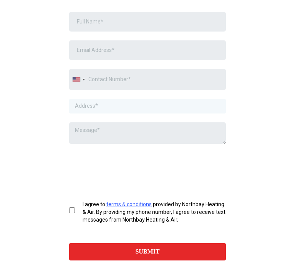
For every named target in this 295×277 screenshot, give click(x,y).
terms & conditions (129, 204)
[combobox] (78, 79)
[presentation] (127, 168)
